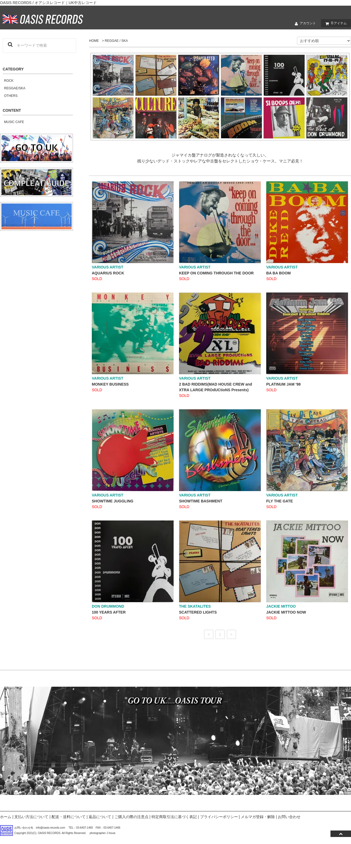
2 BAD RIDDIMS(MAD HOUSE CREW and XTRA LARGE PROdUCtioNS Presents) (215, 387)
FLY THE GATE (279, 501)
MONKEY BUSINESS (110, 384)
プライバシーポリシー (219, 817)
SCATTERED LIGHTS (198, 612)
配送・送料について (69, 817)
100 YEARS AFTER (109, 612)
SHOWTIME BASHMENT (200, 501)
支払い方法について (31, 817)
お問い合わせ (289, 817)
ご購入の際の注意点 (131, 817)
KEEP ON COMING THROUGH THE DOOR (216, 273)
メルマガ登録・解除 (258, 817)
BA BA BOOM (278, 273)
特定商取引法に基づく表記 (174, 817)
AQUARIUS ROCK (108, 273)
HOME (94, 41)
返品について (100, 817)
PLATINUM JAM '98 (283, 384)
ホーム (5, 817)
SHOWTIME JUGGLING (112, 501)
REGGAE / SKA (116, 41)
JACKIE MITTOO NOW (286, 612)
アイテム (335, 23)
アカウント (304, 23)
